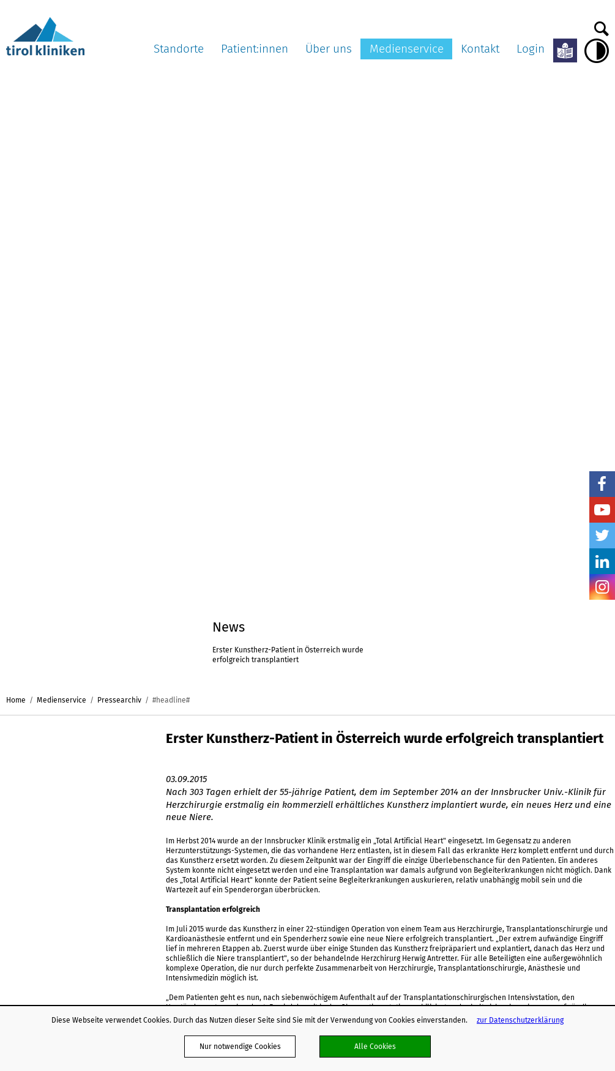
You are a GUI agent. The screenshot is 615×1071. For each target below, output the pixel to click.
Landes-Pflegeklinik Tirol (158, 780)
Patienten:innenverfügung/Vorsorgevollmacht (281, 799)
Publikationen (382, 890)
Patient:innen (242, 736)
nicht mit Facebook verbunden (13, 776)
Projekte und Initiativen (398, 946)
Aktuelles (375, 753)
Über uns (384, 736)
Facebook (602, 484)
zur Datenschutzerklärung (520, 1020)
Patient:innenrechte (237, 764)
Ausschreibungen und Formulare (395, 781)
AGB (366, 809)
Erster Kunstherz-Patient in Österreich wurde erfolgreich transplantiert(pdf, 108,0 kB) (232, 586)
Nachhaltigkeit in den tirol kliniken (402, 918)
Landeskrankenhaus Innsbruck (159, 758)
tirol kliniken (42, 736)
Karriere (373, 798)
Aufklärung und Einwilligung (250, 788)
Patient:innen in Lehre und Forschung (267, 833)
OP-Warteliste (228, 857)
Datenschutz (380, 844)
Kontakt (480, 48)
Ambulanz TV (470, 788)
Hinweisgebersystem (394, 969)
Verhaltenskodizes (390, 901)
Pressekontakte (475, 799)
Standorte (179, 48)
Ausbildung (378, 980)
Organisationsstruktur (396, 764)
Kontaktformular (558, 764)
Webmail (374, 832)
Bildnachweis (471, 810)
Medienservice (407, 48)
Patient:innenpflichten (241, 776)
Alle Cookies (375, 1046)
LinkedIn (602, 561)
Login (530, 48)
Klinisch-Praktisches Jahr (401, 866)
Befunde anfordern (562, 776)
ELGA (212, 822)
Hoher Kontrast (596, 51)
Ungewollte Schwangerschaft (253, 879)
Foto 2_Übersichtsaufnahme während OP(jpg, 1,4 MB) (234, 646)
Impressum (378, 855)
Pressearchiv (119, 85)
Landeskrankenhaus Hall (159, 802)
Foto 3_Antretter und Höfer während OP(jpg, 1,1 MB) (232, 669)
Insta (602, 587)
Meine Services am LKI (242, 753)
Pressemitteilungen (481, 753)
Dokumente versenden (568, 753)
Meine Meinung (230, 868)
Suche (601, 25)
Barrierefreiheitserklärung (404, 878)
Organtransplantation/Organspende (265, 810)
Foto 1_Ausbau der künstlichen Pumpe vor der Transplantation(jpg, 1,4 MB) (242, 619)
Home (16, 85)
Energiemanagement (393, 934)
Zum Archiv (189, 519)
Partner (372, 821)
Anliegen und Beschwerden (250, 845)
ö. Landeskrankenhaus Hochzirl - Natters (163, 823)
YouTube (602, 510)
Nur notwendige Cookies (240, 1046)
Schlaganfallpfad (388, 958)
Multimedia (467, 776)
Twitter (602, 535)
